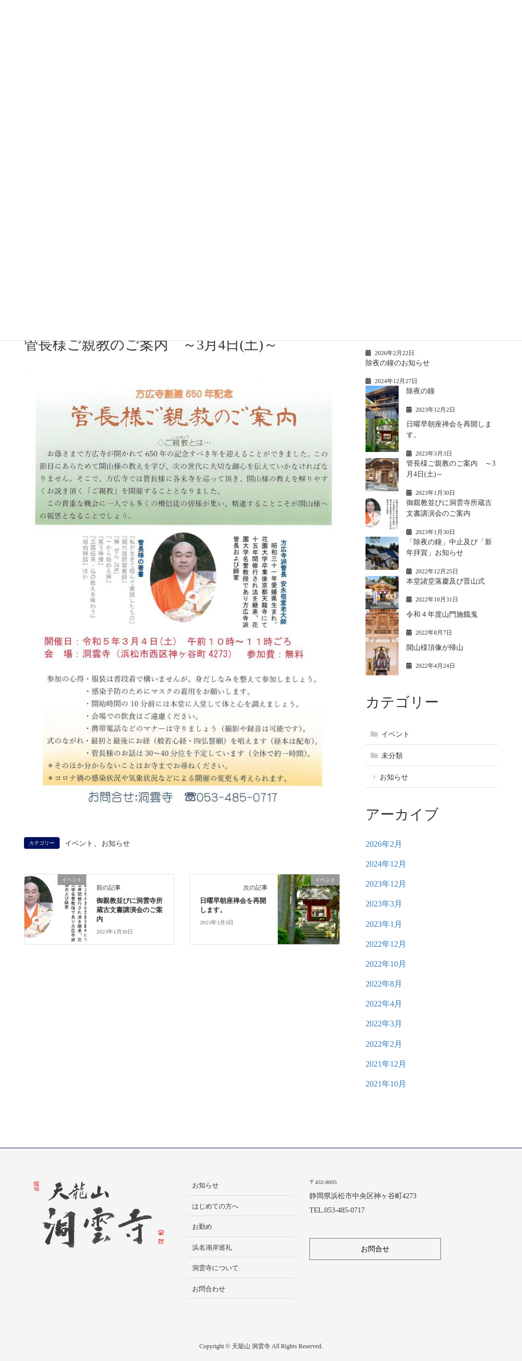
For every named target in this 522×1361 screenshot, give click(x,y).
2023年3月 (384, 903)
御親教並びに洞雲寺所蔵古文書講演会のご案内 (129, 910)
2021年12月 (386, 1064)
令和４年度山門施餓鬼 (442, 614)
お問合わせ (208, 1289)
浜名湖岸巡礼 (212, 1247)
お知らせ (115, 843)
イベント (79, 843)
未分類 (392, 756)
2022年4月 (384, 1003)
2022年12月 (386, 944)
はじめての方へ (215, 1206)
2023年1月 (384, 924)
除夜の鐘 (420, 391)
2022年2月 (384, 1044)
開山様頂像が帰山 (434, 647)
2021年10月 (386, 1083)
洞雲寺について (215, 1268)
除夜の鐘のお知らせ (398, 363)
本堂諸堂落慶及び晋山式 (445, 581)
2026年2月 (384, 844)
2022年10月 (386, 964)
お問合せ (375, 1249)
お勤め (202, 1226)
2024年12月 (386, 864)
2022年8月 (384, 983)
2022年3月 (384, 1023)
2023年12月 (386, 883)
